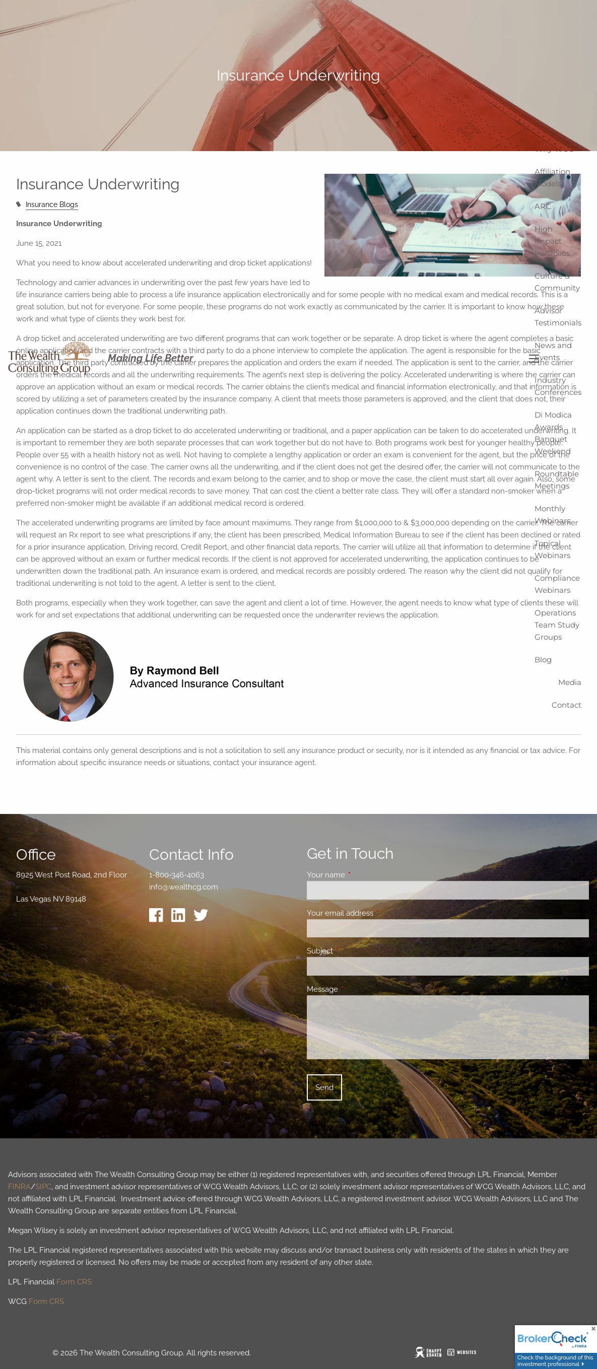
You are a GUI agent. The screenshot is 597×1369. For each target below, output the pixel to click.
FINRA (19, 1186)
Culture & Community (557, 282)
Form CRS (74, 1281)
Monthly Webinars (552, 514)
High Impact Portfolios (552, 241)
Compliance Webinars (557, 584)
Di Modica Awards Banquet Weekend (553, 433)
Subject (356, 950)
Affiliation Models (552, 177)
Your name (362, 874)
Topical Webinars (552, 549)
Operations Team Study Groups (557, 625)
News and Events (553, 351)
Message (359, 989)
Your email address (376, 913)
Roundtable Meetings (557, 480)
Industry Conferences (558, 386)
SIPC (43, 1186)
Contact (566, 705)
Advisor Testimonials (558, 316)
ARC (543, 206)
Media (569, 682)
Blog (543, 659)
